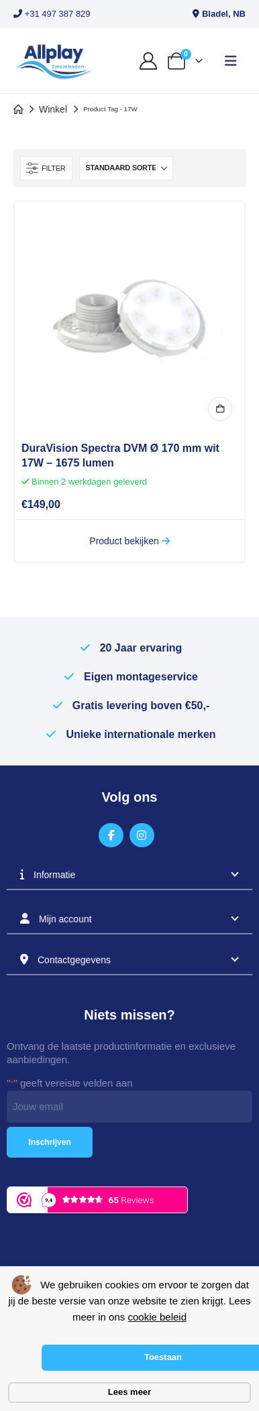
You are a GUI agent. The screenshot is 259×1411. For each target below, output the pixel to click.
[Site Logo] (53, 60)
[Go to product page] (129, 316)
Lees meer (129, 1392)
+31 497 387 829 (52, 14)
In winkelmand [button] (220, 409)
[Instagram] (142, 835)
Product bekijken (129, 541)
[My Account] (148, 61)
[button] (231, 61)
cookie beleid (157, 1317)
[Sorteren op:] (126, 168)
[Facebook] (111, 835)
